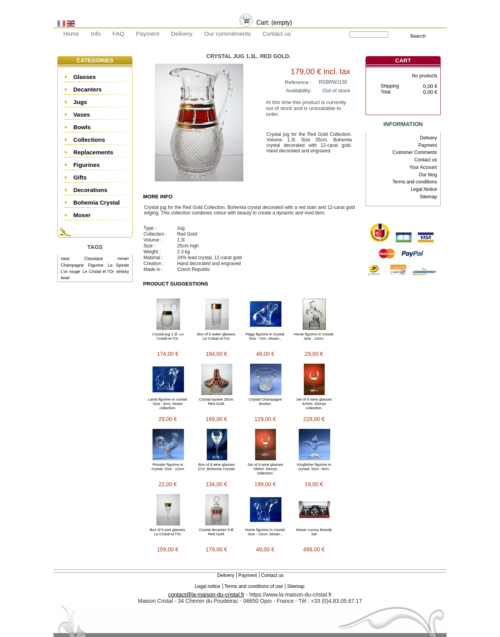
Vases (81, 114)
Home (71, 33)
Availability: (299, 90)
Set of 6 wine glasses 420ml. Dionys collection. (314, 403)
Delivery (181, 33)
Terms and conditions (414, 182)
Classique (93, 258)
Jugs (80, 102)
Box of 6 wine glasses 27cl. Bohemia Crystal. (216, 466)
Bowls (81, 127)
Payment (147, 33)
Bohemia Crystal (96, 202)
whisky (122, 271)
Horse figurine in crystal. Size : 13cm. (314, 336)
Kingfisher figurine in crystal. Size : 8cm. (314, 466)
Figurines (86, 164)
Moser (81, 215)
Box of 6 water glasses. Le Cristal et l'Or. (216, 336)
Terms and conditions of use (253, 586)
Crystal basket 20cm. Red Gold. (216, 401)
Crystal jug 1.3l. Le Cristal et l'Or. (167, 336)
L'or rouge (70, 271)
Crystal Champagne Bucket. (265, 401)
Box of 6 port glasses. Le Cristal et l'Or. (168, 531)
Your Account (423, 167)
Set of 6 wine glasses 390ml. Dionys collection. (265, 468)
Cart (403, 60)
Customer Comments (414, 152)
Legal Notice (424, 189)
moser (123, 258)
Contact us (277, 33)
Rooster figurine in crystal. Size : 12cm (167, 466)
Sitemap (428, 197)
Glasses (84, 76)
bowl (65, 277)
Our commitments (227, 33)
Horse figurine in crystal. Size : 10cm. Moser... (265, 531)
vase (65, 258)
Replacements (93, 152)
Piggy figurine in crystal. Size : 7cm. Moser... (265, 336)
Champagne (72, 265)
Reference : (298, 82)
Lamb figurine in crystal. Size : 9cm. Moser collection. (168, 403)
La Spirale (118, 265)
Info (96, 33)
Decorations (90, 190)
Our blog (428, 175)
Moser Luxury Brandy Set (314, 531)
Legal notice (208, 586)
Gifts (79, 177)
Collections (89, 139)
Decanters (87, 89)
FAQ (118, 33)
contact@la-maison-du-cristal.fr (206, 594)
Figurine (95, 265)
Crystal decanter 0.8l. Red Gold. (217, 531)
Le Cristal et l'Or (98, 271)
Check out (415, 108)
